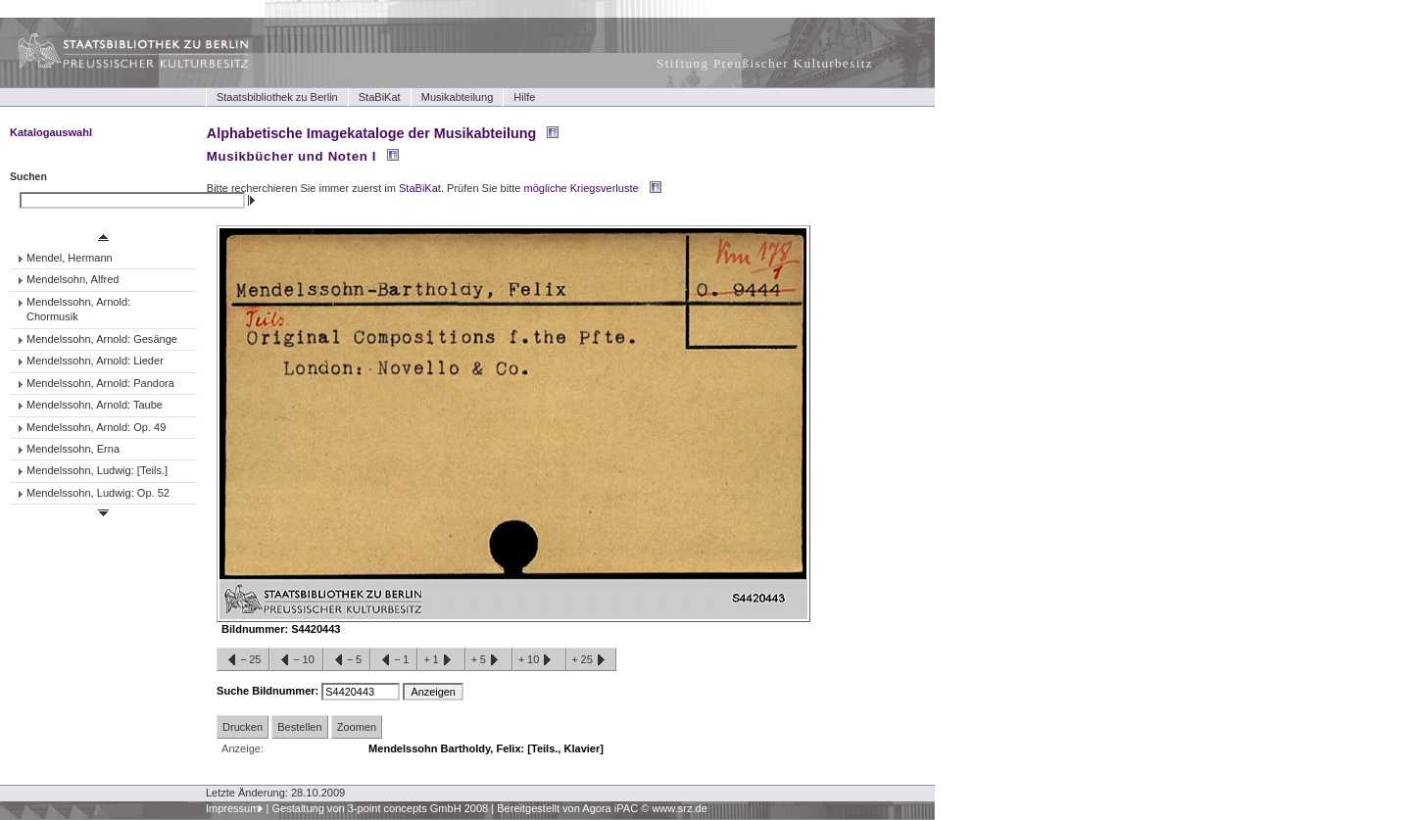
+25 (591, 660)
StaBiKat (380, 97)
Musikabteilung (457, 97)
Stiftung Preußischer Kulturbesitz (765, 63)
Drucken (242, 727)
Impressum (233, 808)
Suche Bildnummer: (269, 691)
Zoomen (356, 727)
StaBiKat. (421, 188)
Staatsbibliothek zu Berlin (277, 97)
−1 (394, 660)
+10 (539, 660)
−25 (243, 660)
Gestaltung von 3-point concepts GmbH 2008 (379, 808)
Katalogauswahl (51, 132)
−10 (295, 660)
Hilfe (524, 97)
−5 (347, 660)
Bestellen (299, 727)
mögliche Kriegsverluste (581, 188)
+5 (489, 660)
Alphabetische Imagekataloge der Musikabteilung (371, 133)
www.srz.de (679, 808)
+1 (441, 660)
